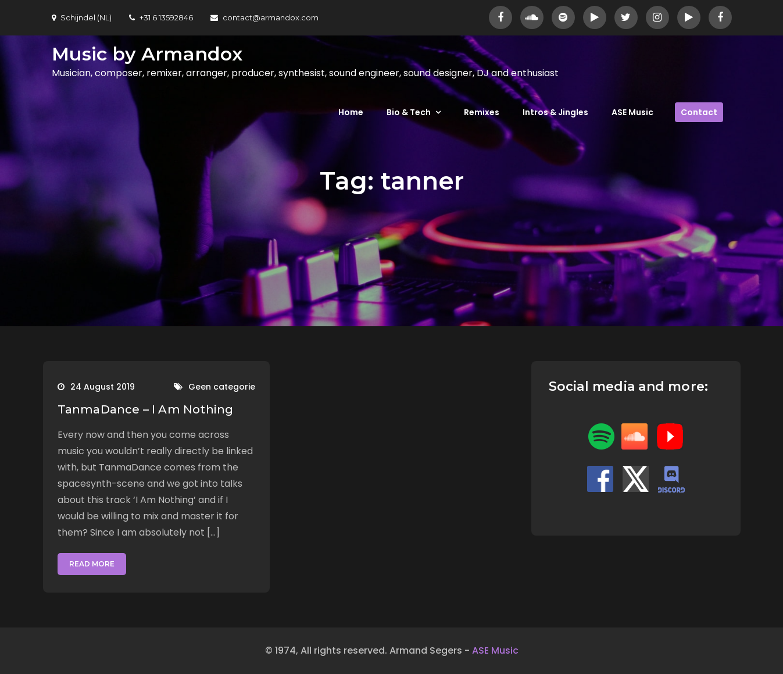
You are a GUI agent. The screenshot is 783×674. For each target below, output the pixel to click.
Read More (92, 563)
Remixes (481, 112)
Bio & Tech (409, 112)
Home (350, 112)
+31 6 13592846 (161, 17)
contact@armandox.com (264, 17)
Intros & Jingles (555, 112)
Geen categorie (221, 387)
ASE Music (632, 112)
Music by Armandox (147, 53)
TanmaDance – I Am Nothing (146, 409)
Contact (699, 112)
